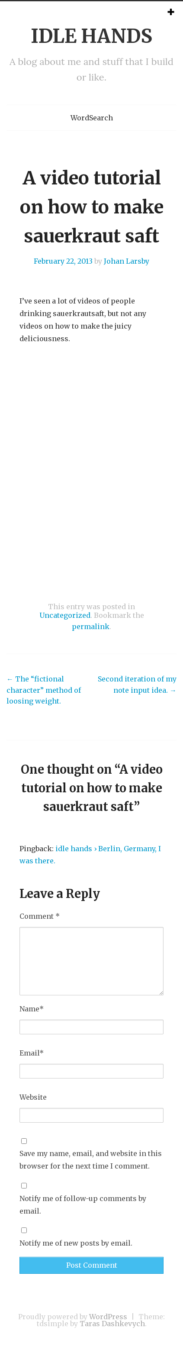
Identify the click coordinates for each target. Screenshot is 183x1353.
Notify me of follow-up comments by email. (82, 1204)
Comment (39, 916)
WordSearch (92, 117)
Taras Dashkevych (112, 1323)
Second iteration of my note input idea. (137, 684)
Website (33, 1097)
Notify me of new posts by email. (75, 1243)
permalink (90, 626)
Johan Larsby (126, 261)
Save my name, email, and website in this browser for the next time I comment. (90, 1159)
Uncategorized (64, 615)
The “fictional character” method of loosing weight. (43, 690)
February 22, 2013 (63, 261)
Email (31, 1053)
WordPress (108, 1316)
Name (31, 1008)
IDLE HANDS (91, 36)
